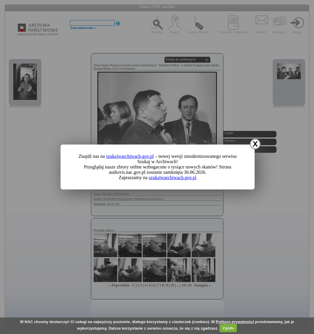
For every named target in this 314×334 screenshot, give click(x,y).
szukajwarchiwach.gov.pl (130, 156)
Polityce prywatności (235, 322)
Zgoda (228, 328)
